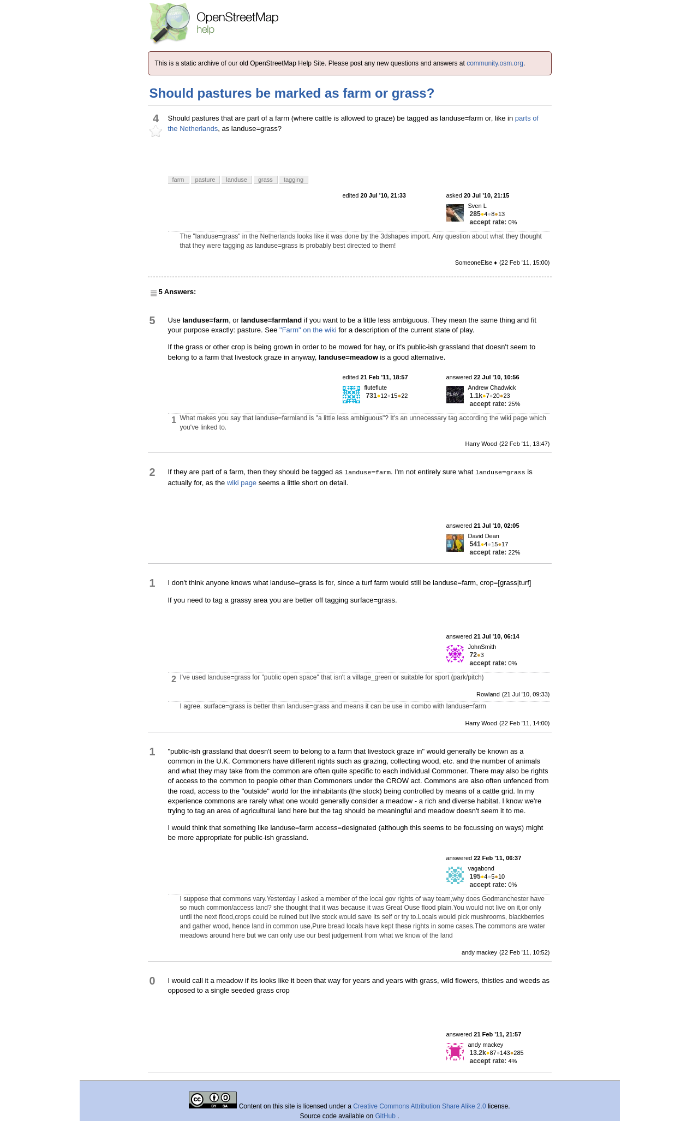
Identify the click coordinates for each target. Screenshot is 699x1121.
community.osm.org (495, 63)
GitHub (386, 1116)
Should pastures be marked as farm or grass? (292, 93)
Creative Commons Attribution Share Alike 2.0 (419, 1106)
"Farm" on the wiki (308, 330)
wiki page (241, 483)
